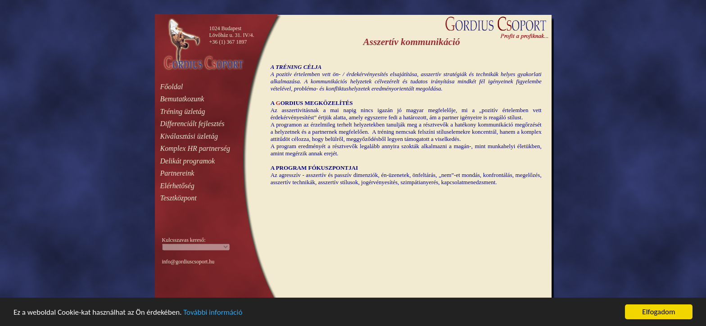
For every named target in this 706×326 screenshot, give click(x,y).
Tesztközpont (178, 198)
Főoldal (171, 87)
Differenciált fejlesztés (192, 123)
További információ (212, 312)
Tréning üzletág (182, 111)
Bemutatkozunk (182, 99)
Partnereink (177, 173)
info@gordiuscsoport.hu (188, 261)
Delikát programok (187, 161)
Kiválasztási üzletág (189, 136)
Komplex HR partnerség (195, 148)
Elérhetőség (177, 186)
